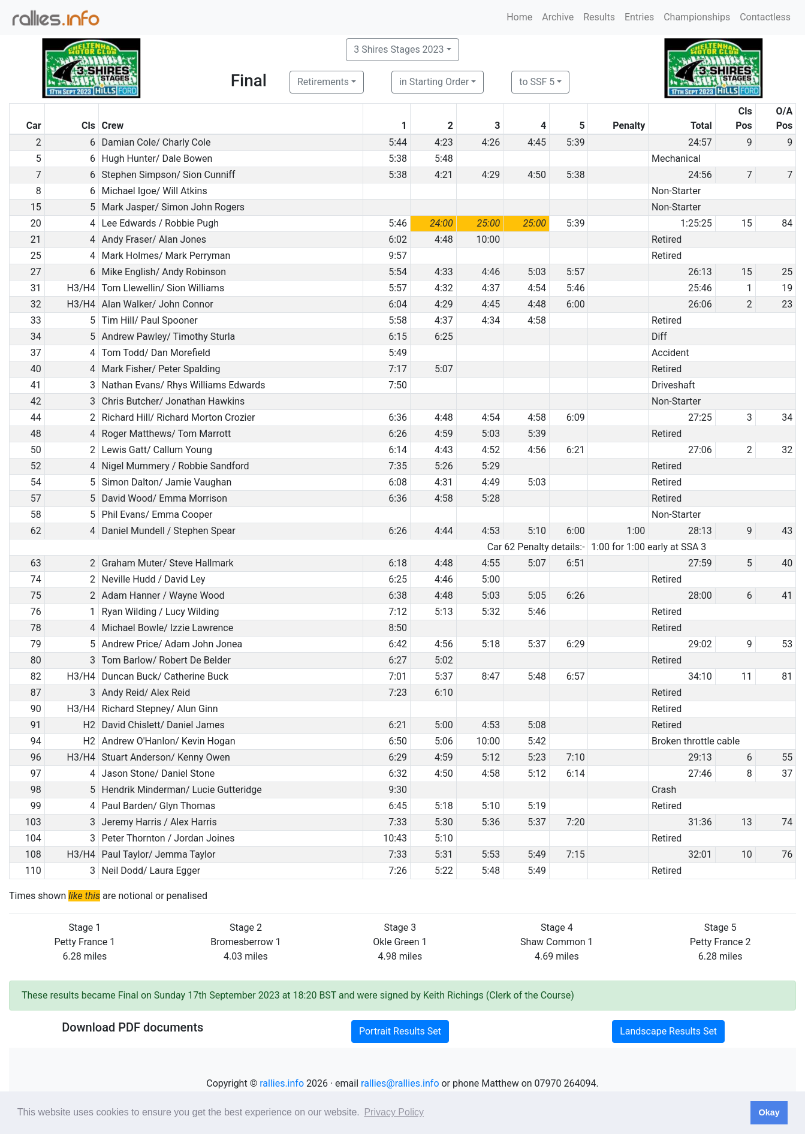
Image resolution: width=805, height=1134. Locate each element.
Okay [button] (768, 1112)
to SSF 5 (536, 82)
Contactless (765, 17)
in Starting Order (434, 82)
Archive (558, 17)
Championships (697, 17)
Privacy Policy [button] (394, 1112)
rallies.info (282, 1083)
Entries (639, 17)
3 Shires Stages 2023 (399, 49)
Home (519, 17)
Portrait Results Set (400, 1031)
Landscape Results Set (668, 1031)
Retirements (323, 82)
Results (599, 17)
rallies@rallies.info (400, 1083)
